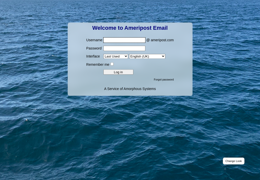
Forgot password (164, 79)
